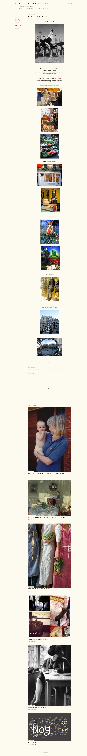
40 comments (33, 519)
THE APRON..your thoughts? (39, 589)
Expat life (17, 22)
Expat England (18, 20)
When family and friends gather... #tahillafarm (47, 517)
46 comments (33, 744)
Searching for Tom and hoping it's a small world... (48, 473)
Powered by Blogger (43, 752)
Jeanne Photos (18, 25)
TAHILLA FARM (34, 8)
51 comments (33, 709)
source (49, 63)
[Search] (70, 3)
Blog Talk (32, 742)
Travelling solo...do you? (38, 639)
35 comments (33, 641)
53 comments (33, 591)
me (15, 27)
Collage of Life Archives (34, 3)
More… (50, 8)
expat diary (17, 19)
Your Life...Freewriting (37, 707)
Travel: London (18, 28)
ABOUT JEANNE (26, 8)
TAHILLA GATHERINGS (43, 8)
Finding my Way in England (21, 24)
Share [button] (16, 14)
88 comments (33, 475)
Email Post (33, 367)
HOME (20, 8)
